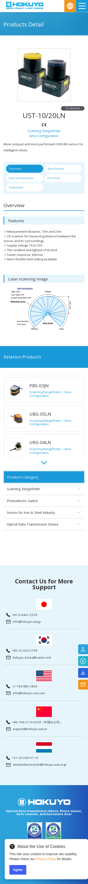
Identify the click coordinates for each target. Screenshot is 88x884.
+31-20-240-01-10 (22, 758)
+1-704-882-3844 (21, 686)
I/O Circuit (53, 178)
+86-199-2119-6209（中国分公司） (34, 722)
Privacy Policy (45, 859)
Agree (18, 870)
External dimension (21, 178)
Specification (55, 168)
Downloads (16, 187)
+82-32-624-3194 (21, 651)
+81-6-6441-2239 (21, 615)
